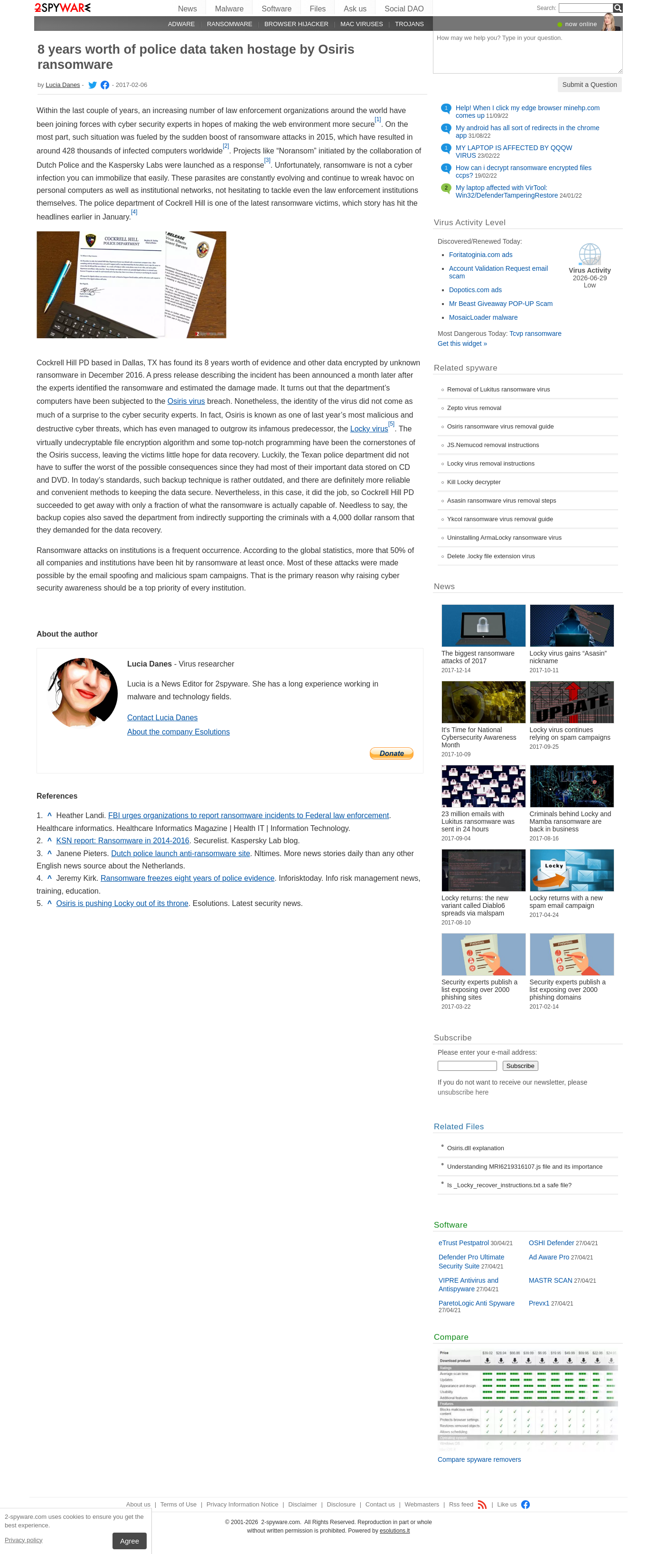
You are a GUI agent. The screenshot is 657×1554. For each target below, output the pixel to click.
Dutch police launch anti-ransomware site (180, 853)
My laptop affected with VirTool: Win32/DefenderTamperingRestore (507, 191)
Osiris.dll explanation (475, 1148)
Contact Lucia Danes (162, 718)
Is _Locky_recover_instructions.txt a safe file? (509, 1185)
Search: (546, 8)
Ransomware (230, 24)
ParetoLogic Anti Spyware (477, 1303)
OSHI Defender (551, 1243)
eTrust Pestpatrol (464, 1243)
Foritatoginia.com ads (481, 254)
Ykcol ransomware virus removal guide (500, 519)
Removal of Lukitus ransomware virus (498, 389)
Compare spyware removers (479, 1459)
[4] (134, 212)
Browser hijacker (296, 24)
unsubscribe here (463, 1092)
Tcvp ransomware (535, 333)
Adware (181, 24)
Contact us (380, 1504)
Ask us (355, 9)
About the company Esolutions (178, 732)
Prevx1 (539, 1303)
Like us (514, 1504)
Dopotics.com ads (475, 290)
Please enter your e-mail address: (487, 1052)
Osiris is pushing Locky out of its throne (122, 903)
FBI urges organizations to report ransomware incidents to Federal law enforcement (248, 815)
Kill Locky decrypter (474, 482)
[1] (378, 119)
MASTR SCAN (551, 1280)
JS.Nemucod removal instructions (493, 444)
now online (581, 24)
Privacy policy (23, 1540)
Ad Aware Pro (549, 1257)
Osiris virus (186, 401)
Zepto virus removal (474, 407)
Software (276, 9)
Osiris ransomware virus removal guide (500, 426)
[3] (267, 160)
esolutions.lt (395, 1530)
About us (138, 1504)
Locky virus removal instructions (491, 463)
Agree (129, 1541)
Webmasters (422, 1504)
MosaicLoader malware (483, 317)
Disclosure (341, 1504)
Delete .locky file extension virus (491, 556)
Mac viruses (361, 24)
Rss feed (468, 1504)
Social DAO (404, 9)
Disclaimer (302, 1504)
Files (318, 9)
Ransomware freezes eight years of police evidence (187, 878)
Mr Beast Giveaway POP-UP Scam (501, 303)
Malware (229, 9)
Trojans (409, 24)
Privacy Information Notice (242, 1504)
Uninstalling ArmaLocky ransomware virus (504, 537)
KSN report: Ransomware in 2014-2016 (122, 841)
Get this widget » (462, 343)
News (187, 9)
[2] (226, 146)
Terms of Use (178, 1504)
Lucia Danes (63, 84)
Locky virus (369, 429)
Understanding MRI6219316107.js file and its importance (524, 1166)
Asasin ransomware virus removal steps (501, 500)
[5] (391, 423)
